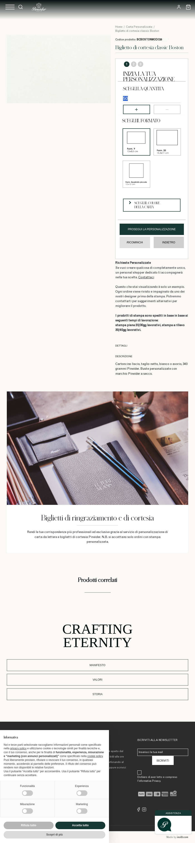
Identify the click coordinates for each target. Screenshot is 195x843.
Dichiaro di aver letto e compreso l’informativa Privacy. (157, 779)
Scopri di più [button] (54, 834)
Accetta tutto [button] (80, 825)
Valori (97, 679)
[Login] (179, 7)
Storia (97, 694)
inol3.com (182, 837)
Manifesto (98, 665)
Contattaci (146, 277)
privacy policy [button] (18, 748)
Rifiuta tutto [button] (28, 825)
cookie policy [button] (95, 756)
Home (118, 27)
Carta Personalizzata (139, 27)
